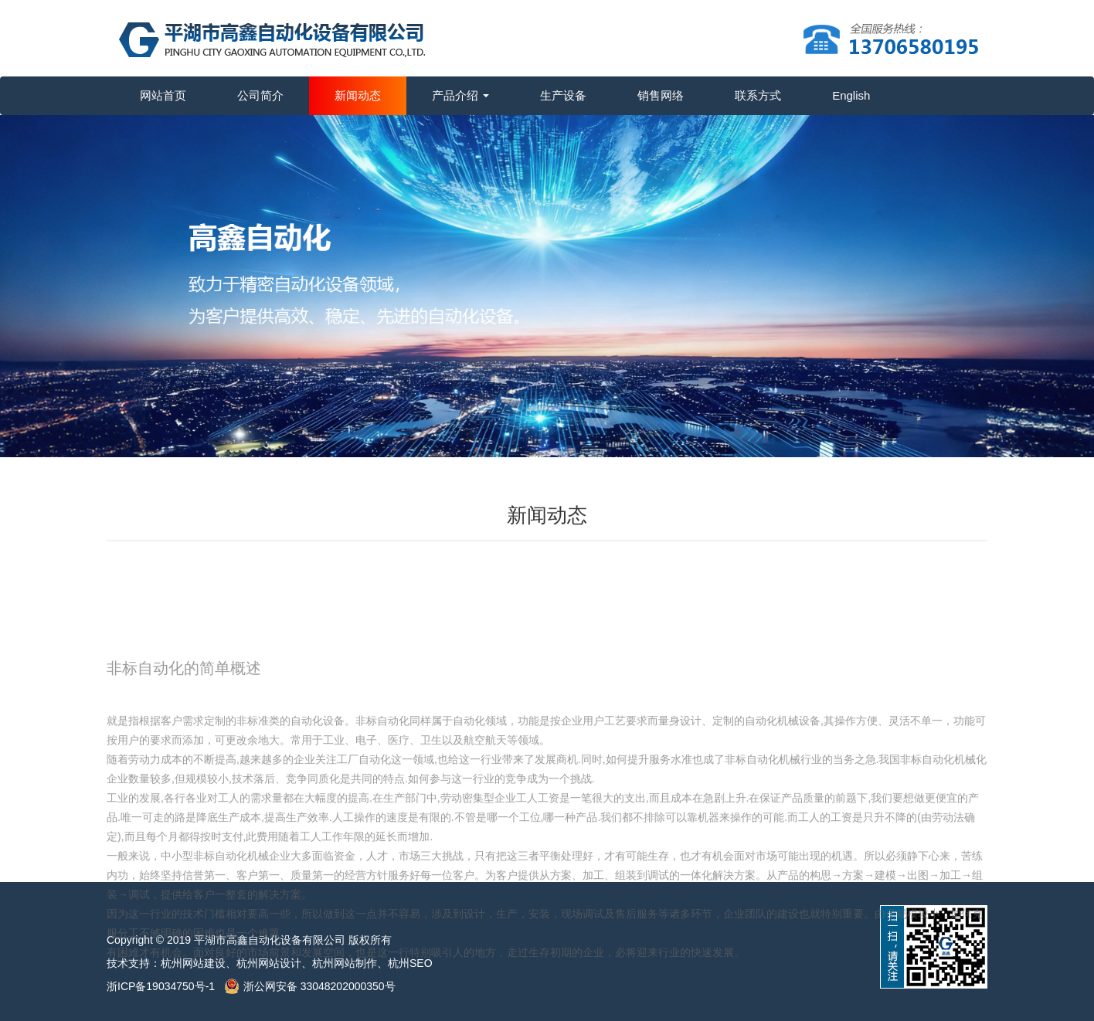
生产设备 (563, 95)
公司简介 (260, 95)
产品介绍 (460, 95)
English (851, 95)
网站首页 (163, 95)
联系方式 (758, 95)
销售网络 (660, 95)
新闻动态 (358, 95)
